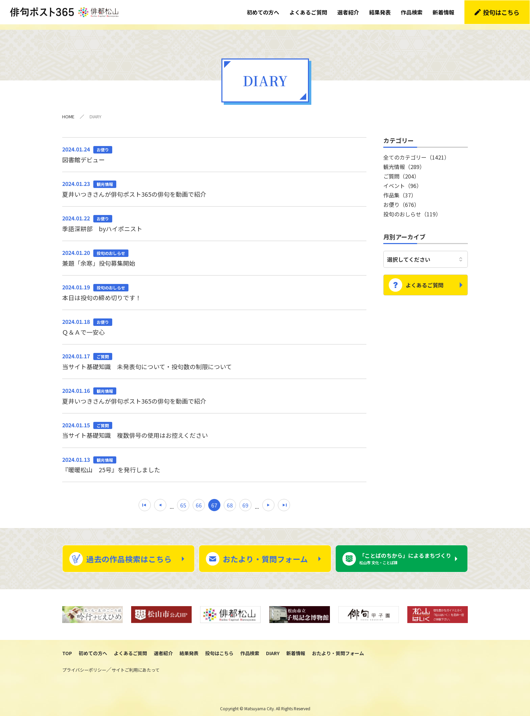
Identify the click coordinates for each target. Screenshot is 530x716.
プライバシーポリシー (84, 665)
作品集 (399, 189)
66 (199, 500)
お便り (401, 198)
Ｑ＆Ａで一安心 (214, 321)
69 (245, 500)
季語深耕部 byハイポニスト (214, 217)
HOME (68, 110)
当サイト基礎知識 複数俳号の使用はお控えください (214, 424)
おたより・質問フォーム (265, 553)
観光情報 (404, 161)
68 (230, 500)
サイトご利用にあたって (136, 665)
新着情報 (444, 12)
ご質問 (401, 170)
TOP (67, 648)
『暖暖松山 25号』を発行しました (214, 459)
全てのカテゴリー (416, 151)
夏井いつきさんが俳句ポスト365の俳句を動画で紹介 (214, 183)
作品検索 (412, 12)
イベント (402, 179)
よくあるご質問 (309, 12)
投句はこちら (501, 11)
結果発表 (380, 12)
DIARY (273, 648)
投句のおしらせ (412, 208)
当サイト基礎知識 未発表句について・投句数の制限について (214, 355)
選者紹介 (348, 12)
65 (183, 500)
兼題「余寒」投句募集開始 (214, 252)
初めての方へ (263, 12)
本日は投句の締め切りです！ (214, 286)
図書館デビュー (214, 148)
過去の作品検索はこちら (129, 553)
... (172, 501)
